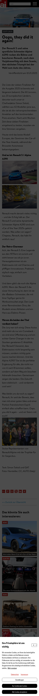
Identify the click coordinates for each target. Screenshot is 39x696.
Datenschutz (15, 674)
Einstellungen (19, 679)
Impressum (24, 674)
